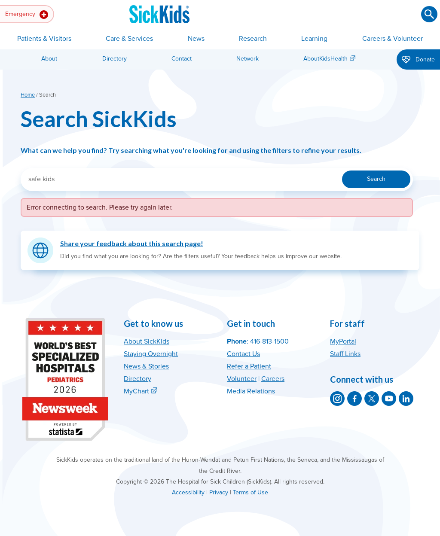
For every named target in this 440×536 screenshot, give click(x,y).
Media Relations (251, 391)
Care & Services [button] (129, 38)
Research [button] (253, 38)
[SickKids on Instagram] (337, 398)
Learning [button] (314, 38)
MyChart (136, 391)
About (49, 58)
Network (247, 58)
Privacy (218, 492)
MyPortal (343, 341)
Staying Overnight (151, 354)
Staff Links (345, 354)
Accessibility (188, 492)
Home (28, 94)
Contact (181, 58)
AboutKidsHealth (325, 58)
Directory (114, 58)
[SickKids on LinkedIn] (406, 398)
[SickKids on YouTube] (389, 398)
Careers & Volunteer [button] (392, 38)
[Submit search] (429, 14)
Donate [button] (418, 60)
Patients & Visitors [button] (44, 38)
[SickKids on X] (371, 398)
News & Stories (146, 366)
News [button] (196, 38)
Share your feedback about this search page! (131, 243)
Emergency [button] (26, 14)
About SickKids (146, 341)
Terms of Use (250, 492)
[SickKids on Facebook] (354, 398)
